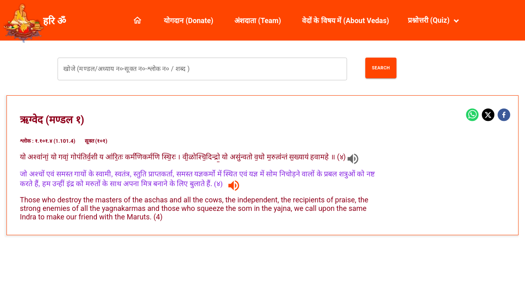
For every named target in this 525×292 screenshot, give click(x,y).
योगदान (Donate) (188, 21)
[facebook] (503, 115)
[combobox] (202, 69)
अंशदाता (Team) (257, 21)
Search (380, 68)
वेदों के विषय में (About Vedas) (345, 21)
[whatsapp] (472, 115)
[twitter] (488, 115)
